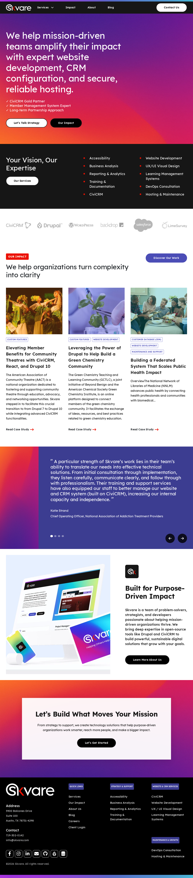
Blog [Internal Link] (72, 815)
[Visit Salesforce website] (143, 225)
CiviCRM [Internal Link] (157, 796)
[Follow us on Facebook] (9, 854)
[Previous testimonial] (170, 538)
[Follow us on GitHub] (45, 854)
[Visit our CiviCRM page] (63, 854)
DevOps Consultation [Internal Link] (166, 850)
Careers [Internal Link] (74, 821)
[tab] (51, 536)
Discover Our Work (166, 258)
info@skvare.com (17, 840)
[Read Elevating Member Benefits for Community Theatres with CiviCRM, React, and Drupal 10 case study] (34, 311)
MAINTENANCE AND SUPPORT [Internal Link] (147, 352)
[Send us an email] (36, 854)
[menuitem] (45, 7)
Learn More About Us (147, 659)
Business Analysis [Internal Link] (122, 802)
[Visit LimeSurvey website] (174, 225)
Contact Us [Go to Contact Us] (171, 7)
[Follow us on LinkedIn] (27, 854)
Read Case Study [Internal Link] (20, 429)
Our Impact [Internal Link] (77, 802)
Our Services (22, 180)
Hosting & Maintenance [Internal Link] (167, 856)
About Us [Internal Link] (75, 809)
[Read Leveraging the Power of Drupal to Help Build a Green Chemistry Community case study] (96, 311)
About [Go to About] (92, 7)
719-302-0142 (15, 835)
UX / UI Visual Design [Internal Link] (166, 809)
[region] (96, 498)
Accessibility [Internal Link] (119, 796)
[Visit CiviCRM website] (18, 225)
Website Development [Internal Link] (166, 802)
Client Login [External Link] (77, 827)
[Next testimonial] (182, 538)
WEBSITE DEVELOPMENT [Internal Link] (105, 339)
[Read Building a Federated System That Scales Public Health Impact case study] (159, 311)
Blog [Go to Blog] (111, 7)
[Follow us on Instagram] (18, 854)
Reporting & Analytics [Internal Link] (125, 809)
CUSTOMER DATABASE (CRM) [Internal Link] (146, 339)
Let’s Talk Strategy (26, 122)
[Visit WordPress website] (81, 225)
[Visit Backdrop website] (112, 225)
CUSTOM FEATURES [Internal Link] (17, 339)
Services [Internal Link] (74, 796)
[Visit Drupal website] (49, 225)
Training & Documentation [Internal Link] (121, 817)
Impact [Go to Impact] (71, 7)
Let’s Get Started (96, 742)
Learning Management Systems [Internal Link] (167, 817)
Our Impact (66, 122)
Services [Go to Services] (45, 7)
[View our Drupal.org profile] (54, 854)
